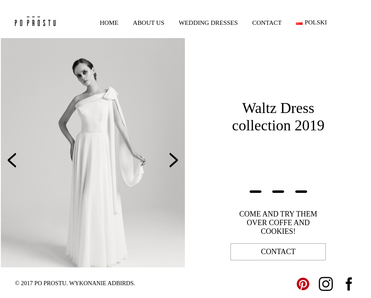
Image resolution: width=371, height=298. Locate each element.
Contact (267, 22)
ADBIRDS (120, 283)
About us (149, 22)
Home (109, 22)
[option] (93, 152)
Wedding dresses (208, 22)
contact (278, 252)
